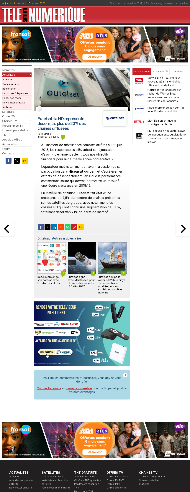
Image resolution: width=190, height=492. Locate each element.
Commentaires (10, 83)
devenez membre (79, 388)
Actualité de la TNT (85, 476)
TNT (139, 3)
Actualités (8, 74)
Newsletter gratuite (13, 102)
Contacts (8, 153)
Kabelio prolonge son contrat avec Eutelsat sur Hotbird (49, 280)
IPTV (146, 3)
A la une (7, 79)
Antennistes (10, 144)
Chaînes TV (9, 121)
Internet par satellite (176, 3)
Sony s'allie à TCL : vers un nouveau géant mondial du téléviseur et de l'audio (164, 81)
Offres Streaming (117, 487)
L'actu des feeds (12, 97)
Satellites (8, 111)
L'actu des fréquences (15, 93)
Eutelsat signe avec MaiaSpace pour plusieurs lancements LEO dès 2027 (81, 281)
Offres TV (8, 116)
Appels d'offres (12, 139)
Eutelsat (43, 238)
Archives (7, 107)
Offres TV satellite (117, 476)
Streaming (156, 3)
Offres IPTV (113, 483)
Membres (8, 70)
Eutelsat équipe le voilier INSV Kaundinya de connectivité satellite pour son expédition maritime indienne (111, 284)
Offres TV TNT (115, 480)
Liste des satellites (53, 476)
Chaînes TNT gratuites (87, 480)
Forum (6, 149)
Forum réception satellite (56, 487)
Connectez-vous (49, 388)
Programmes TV (12, 125)
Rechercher (9, 88)
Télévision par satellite (122, 3)
